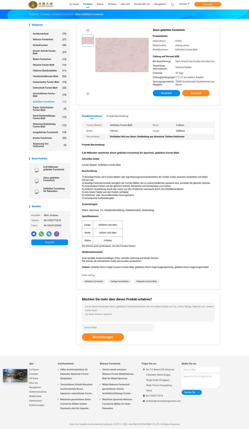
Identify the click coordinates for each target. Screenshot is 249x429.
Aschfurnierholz (49, 33)
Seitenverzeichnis (38, 392)
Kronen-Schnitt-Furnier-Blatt (49, 52)
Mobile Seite (35, 396)
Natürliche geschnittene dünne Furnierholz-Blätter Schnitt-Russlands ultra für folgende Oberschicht (75, 404)
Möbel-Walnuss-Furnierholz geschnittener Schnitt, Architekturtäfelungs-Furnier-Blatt (116, 389)
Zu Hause (34, 369)
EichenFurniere (49, 45)
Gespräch (207, 4)
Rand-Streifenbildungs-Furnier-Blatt (49, 117)
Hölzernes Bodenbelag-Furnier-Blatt (49, 125)
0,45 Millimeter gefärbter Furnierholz (53, 168)
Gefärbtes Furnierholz (49, 101)
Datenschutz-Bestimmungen (36, 402)
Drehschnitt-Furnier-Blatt (49, 87)
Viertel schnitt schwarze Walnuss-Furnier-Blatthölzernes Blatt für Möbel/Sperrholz (118, 374)
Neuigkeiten (35, 387)
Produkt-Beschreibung (117, 116)
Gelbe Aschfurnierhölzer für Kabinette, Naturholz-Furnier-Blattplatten (74, 374)
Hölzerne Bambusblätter (49, 70)
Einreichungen (103, 337)
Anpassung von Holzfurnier (49, 145)
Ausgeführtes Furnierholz (49, 132)
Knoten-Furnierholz (49, 138)
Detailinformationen (92, 116)
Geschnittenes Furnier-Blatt (49, 94)
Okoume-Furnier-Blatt (49, 64)
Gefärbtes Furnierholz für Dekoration (54, 189)
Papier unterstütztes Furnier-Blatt (49, 108)
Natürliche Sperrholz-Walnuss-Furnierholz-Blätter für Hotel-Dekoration (117, 404)
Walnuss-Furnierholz (49, 39)
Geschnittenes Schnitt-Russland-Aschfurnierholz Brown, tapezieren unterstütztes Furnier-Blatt (76, 389)
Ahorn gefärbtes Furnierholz (51, 179)
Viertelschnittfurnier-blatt (49, 76)
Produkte (33, 374)
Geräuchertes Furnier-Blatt (49, 82)
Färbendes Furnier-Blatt (146, 281)
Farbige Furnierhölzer (120, 281)
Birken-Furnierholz (49, 59)
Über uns (33, 383)
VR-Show (33, 378)
